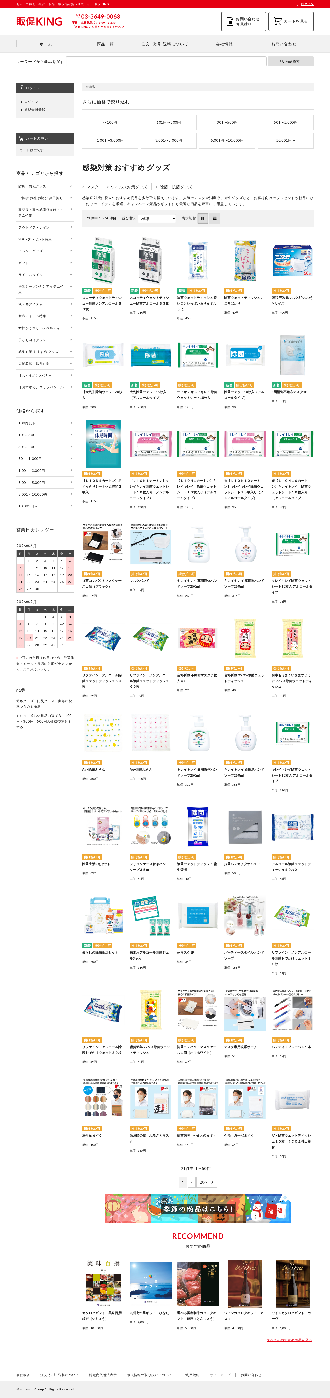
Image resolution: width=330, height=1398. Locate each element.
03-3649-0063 (101, 16)
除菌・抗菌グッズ (176, 186)
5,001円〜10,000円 (227, 140)
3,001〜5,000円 (169, 140)
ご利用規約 (191, 1375)
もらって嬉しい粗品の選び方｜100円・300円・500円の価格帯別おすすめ (44, 721)
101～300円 (28, 435)
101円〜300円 (169, 122)
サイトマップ (220, 1375)
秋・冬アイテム (30, 304)
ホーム (46, 43)
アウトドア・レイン (34, 227)
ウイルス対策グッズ (129, 186)
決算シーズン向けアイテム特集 (41, 289)
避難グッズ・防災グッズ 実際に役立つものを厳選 (44, 704)
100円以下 (27, 423)
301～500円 (28, 447)
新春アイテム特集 (32, 316)
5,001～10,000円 (32, 494)
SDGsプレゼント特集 (35, 239)
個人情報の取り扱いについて (149, 1375)
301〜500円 (227, 122)
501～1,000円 (30, 459)
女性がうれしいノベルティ (39, 328)
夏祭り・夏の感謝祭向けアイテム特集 (41, 212)
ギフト (23, 263)
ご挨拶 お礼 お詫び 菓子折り (40, 198)
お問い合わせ (284, 43)
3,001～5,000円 (31, 483)
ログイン (304, 4)
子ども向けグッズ (32, 340)
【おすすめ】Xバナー (35, 375)
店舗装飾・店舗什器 (34, 363)
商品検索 (290, 61)
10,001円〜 (285, 140)
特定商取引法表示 (103, 1375)
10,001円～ (27, 506)
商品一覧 (105, 43)
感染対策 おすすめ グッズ (38, 352)
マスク (92, 186)
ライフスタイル (30, 275)
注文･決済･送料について (164, 43)
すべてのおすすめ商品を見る (289, 1340)
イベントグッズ (30, 251)
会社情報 (224, 43)
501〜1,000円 (286, 122)
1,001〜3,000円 (110, 140)
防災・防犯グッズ (32, 186)
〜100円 (110, 122)
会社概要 (23, 1375)
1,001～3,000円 (31, 471)
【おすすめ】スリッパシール (41, 387)
